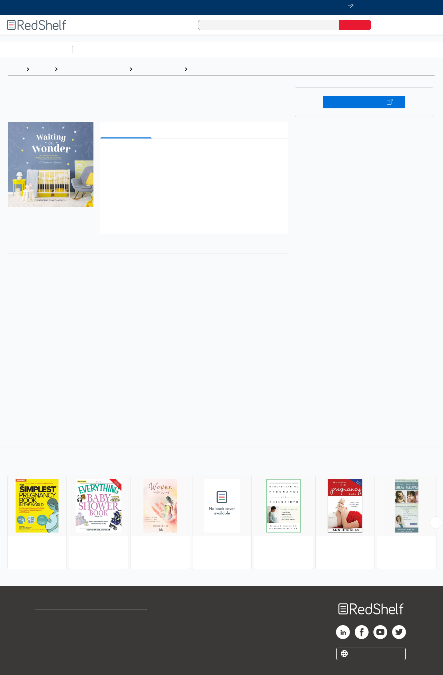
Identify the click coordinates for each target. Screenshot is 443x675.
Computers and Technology (197, 49)
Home (15, 69)
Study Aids (93, 49)
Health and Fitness (158, 69)
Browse (42, 69)
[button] (196, 154)
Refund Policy (127, 629)
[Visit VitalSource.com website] (221, 7)
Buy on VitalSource (364, 102)
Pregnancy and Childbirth (223, 69)
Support (45, 629)
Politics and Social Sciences (341, 49)
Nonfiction (419, 49)
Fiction (391, 49)
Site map (46, 651)
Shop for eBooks (57, 618)
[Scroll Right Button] (436, 522)
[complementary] (221, 509)
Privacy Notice (54, 640)
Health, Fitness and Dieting (93, 69)
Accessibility (126, 640)
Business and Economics (268, 49)
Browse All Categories (36, 49)
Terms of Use (127, 618)
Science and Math (135, 49)
